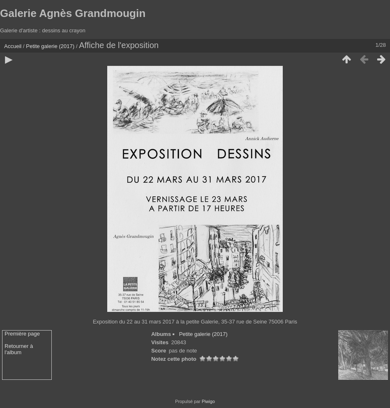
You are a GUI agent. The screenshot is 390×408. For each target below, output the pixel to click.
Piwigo (208, 401)
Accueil (13, 46)
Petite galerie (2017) (50, 46)
